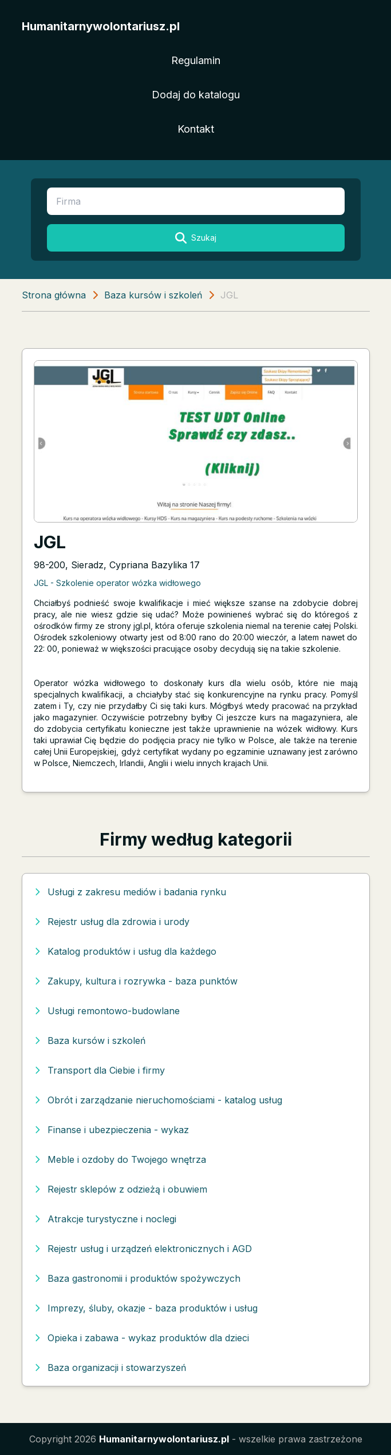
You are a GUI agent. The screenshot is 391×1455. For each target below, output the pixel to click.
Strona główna (54, 295)
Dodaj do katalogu (196, 95)
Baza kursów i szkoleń (153, 295)
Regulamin (195, 60)
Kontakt (195, 129)
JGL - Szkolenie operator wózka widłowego (117, 583)
